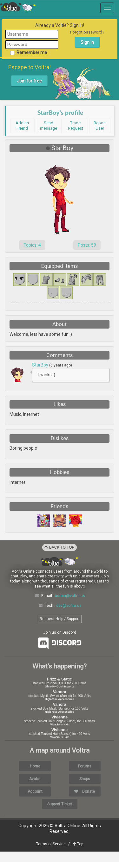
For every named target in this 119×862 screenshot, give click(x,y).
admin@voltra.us (70, 606)
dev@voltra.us (69, 616)
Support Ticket (59, 814)
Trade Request (75, 125)
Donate (84, 802)
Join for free (29, 80)
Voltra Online (18, 6)
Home (35, 776)
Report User (100, 125)
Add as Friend (22, 125)
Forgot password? (87, 32)
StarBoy (40, 364)
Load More (59, 391)
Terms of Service (51, 854)
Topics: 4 (32, 245)
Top (78, 854)
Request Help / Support (60, 629)
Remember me (28, 52)
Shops (84, 789)
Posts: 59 (87, 245)
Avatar (35, 789)
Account (35, 802)
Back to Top (59, 558)
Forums (84, 776)
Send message (48, 125)
